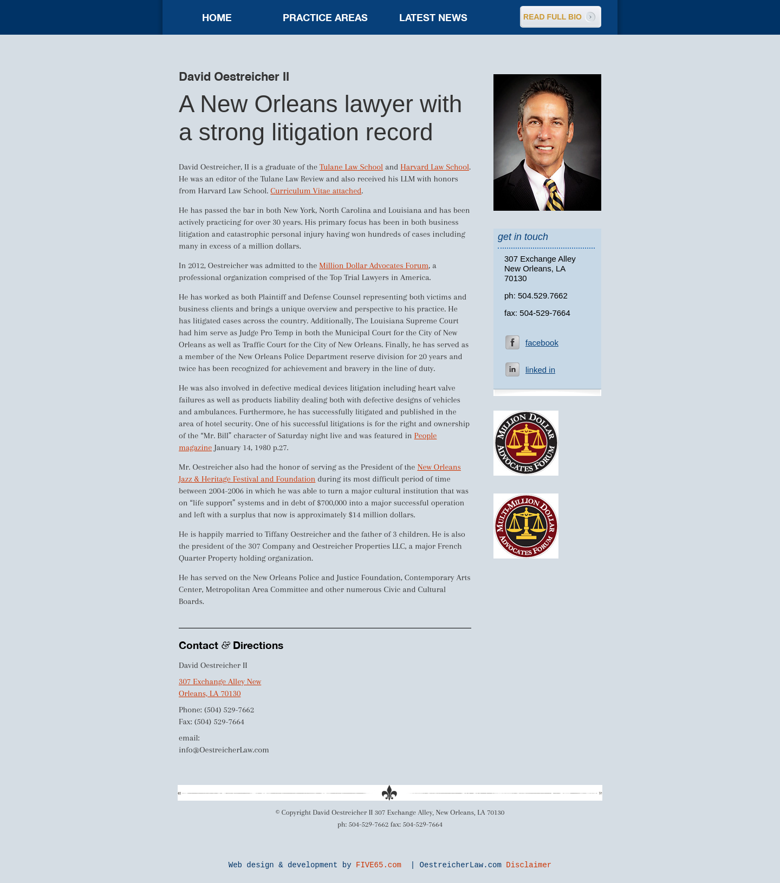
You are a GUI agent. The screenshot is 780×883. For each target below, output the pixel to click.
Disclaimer (528, 865)
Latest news (433, 17)
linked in (540, 369)
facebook (541, 342)
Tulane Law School (351, 167)
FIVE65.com (378, 865)
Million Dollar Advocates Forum (373, 265)
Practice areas (325, 17)
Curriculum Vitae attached (315, 191)
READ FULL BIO (552, 16)
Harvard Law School (434, 167)
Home (217, 17)
